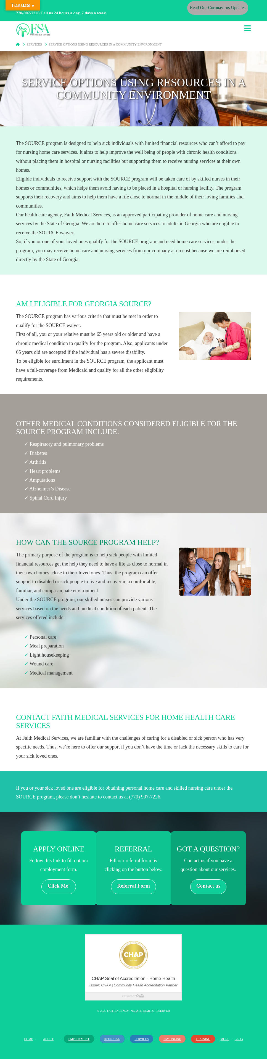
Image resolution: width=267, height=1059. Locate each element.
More (225, 1039)
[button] (247, 29)
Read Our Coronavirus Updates (217, 7)
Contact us (208, 886)
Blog (239, 1039)
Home (28, 1039)
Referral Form (133, 886)
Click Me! (58, 886)
